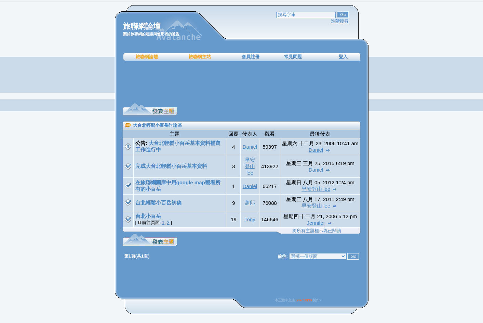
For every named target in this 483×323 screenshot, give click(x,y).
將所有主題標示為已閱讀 (316, 230)
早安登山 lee (250, 166)
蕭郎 (250, 203)
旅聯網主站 (200, 56)
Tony (249, 219)
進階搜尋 (340, 21)
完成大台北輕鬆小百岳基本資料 (171, 166)
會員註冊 (250, 56)
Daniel (250, 147)
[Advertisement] (241, 82)
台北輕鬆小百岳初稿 (158, 203)
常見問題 (293, 56)
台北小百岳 (148, 216)
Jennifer (316, 223)
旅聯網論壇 (147, 56)
